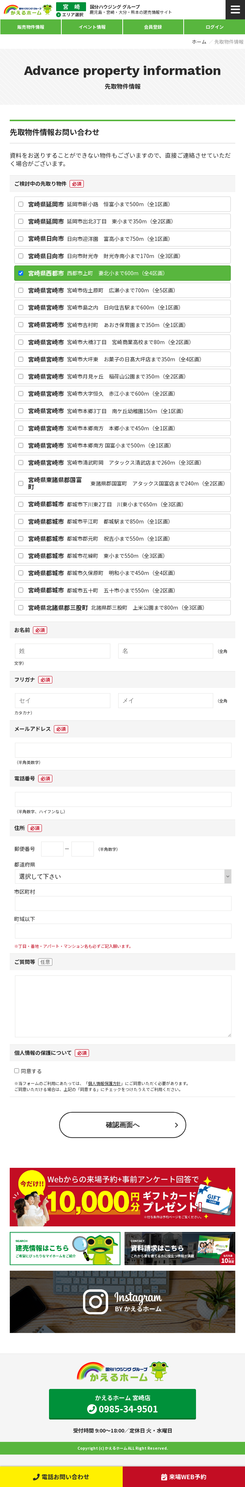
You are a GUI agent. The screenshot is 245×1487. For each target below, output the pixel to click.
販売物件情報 (30, 26)
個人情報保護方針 (104, 1095)
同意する (28, 1083)
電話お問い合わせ (61, 1476)
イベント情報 (92, 26)
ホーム (199, 41)
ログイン (215, 26)
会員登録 (153, 26)
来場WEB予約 (183, 1476)
